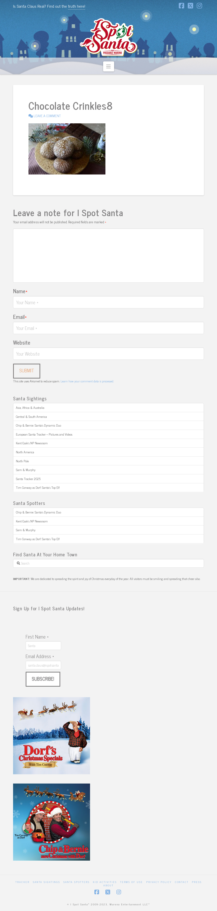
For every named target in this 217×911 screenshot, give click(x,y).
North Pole (22, 461)
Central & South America (31, 416)
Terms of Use (131, 882)
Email (20, 316)
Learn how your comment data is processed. (87, 381)
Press (197, 882)
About (108, 885)
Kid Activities (105, 882)
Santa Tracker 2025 (28, 478)
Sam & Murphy (25, 469)
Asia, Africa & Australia (30, 407)
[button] (108, 66)
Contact (182, 882)
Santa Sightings (46, 882)
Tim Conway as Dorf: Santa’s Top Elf (38, 487)
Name (20, 291)
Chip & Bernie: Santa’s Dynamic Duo (38, 425)
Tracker (22, 882)
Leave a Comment (44, 115)
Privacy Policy (159, 882)
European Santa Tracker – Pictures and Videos (44, 434)
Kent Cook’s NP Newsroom (32, 443)
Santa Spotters (76, 882)
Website (21, 342)
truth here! (76, 6)
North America (25, 452)
